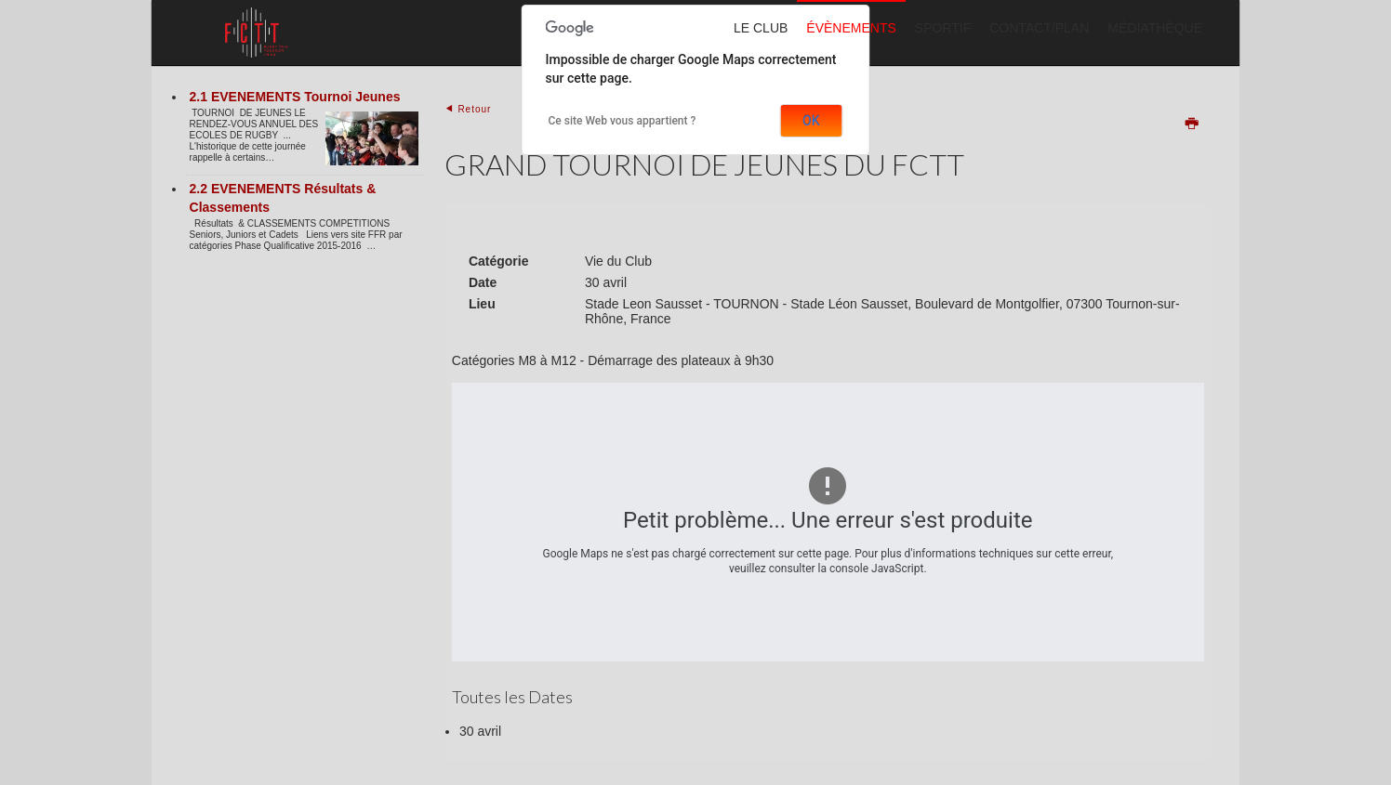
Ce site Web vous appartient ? (622, 120)
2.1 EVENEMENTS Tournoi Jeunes (295, 96)
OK (810, 120)
